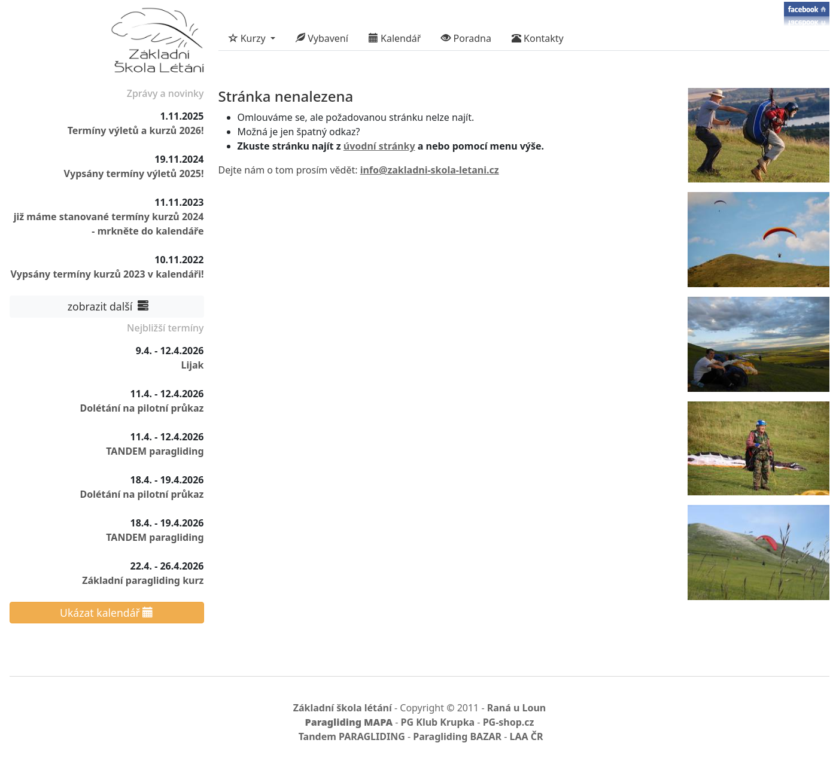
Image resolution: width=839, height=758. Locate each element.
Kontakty (538, 38)
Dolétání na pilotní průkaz (141, 408)
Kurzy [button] (248, 38)
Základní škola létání (342, 707)
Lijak (192, 365)
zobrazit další (106, 306)
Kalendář (395, 38)
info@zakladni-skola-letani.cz (429, 169)
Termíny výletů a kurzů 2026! (136, 130)
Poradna (466, 38)
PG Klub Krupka (438, 722)
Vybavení (322, 38)
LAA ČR (526, 736)
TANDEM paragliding (154, 451)
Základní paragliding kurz (142, 580)
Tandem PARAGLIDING (352, 736)
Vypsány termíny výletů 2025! (134, 173)
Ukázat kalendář (106, 612)
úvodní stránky (379, 146)
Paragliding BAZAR (457, 736)
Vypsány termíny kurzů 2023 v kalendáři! (106, 274)
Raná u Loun (516, 707)
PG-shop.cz (508, 722)
